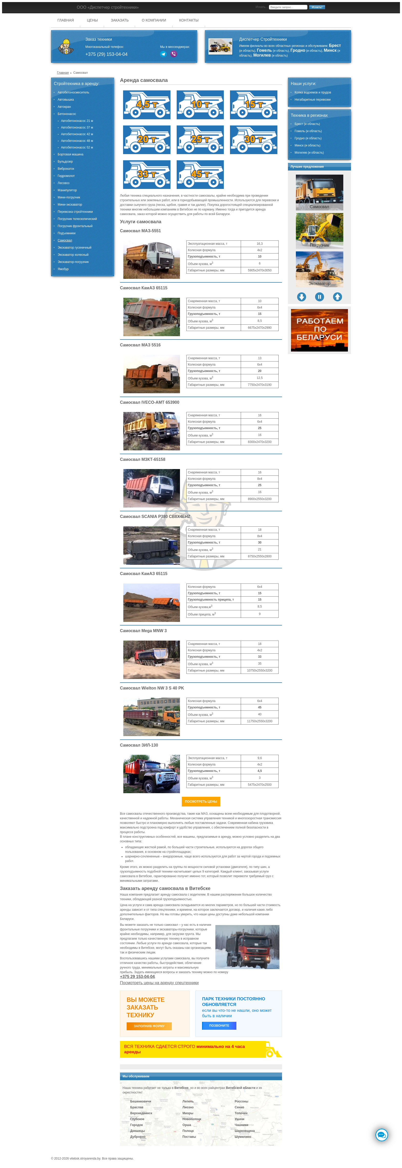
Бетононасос (67, 114)
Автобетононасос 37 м (77, 127)
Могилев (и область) (309, 152)
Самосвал (65, 240)
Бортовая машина (70, 154)
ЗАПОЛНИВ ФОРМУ (149, 1026)
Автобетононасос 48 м (77, 141)
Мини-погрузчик (69, 197)
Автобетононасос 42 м (77, 134)
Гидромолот (66, 176)
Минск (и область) (307, 145)
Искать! (317, 7)
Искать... (262, 7)
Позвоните (219, 1025)
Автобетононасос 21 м (77, 121)
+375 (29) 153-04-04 (106, 54)
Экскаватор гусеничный (74, 247)
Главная (65, 20)
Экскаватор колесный (73, 255)
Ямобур (63, 269)
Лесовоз (63, 183)
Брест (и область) (307, 124)
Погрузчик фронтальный (75, 226)
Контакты (189, 20)
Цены (92, 20)
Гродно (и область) (308, 138)
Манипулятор (67, 190)
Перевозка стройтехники (75, 212)
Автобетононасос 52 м (77, 147)
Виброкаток (66, 169)
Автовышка (66, 99)
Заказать (120, 20)
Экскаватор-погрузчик (73, 262)
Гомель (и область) (308, 131)
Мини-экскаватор (70, 204)
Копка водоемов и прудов (313, 92)
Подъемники (66, 233)
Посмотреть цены (201, 801)
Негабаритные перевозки (312, 99)
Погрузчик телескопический (77, 219)
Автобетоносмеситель (73, 92)
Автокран (64, 107)
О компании (154, 20)
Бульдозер (65, 161)
